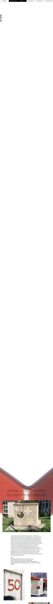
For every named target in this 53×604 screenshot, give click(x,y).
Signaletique (13, 0)
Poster (4, 0)
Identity (22, 0)
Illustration (48, 0)
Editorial (39, 0)
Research (30, 0)
